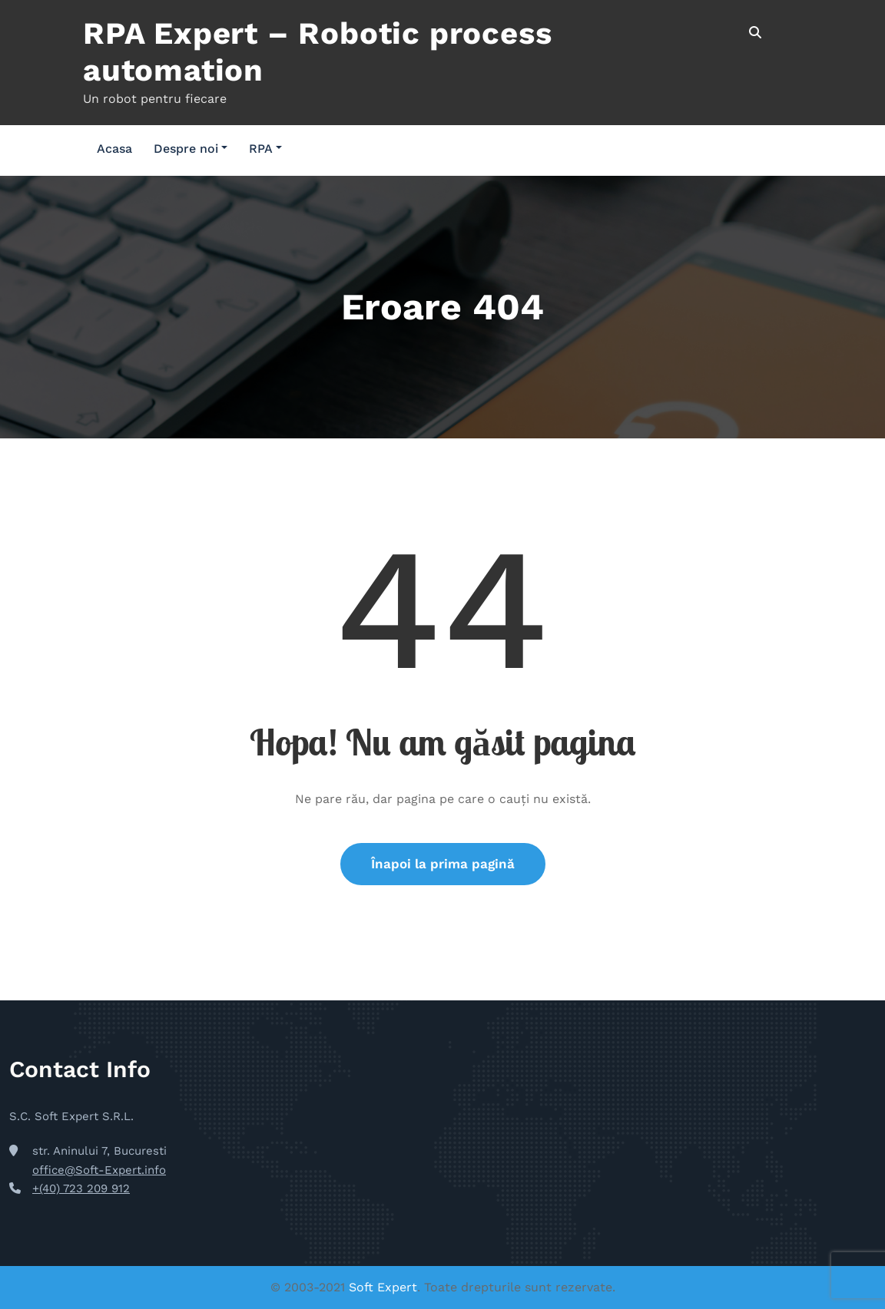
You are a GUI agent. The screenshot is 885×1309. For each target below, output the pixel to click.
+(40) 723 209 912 (81, 1188)
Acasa (114, 148)
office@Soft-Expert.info (99, 1170)
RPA (265, 148)
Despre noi (190, 148)
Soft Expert (383, 1287)
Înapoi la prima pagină (443, 863)
